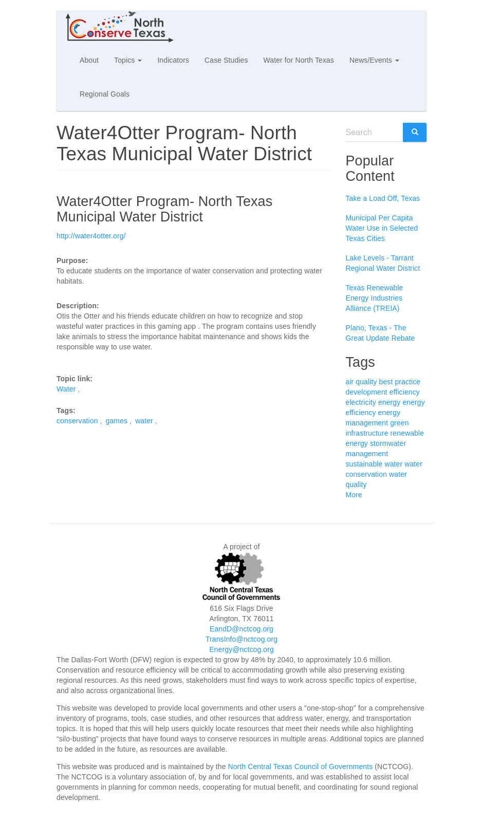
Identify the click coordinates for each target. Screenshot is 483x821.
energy (389, 402)
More (354, 495)
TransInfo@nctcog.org (241, 639)
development (366, 392)
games (117, 421)
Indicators (173, 60)
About (89, 60)
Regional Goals (104, 94)
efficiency (404, 392)
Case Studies (226, 60)
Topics (128, 60)
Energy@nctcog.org (241, 649)
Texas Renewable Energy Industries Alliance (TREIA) (374, 298)
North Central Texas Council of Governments (300, 766)
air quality (361, 382)
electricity (361, 402)
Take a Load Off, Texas (383, 198)
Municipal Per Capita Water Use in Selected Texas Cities (382, 228)
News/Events (374, 60)
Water (66, 389)
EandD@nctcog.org (241, 629)
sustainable (364, 464)
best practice (400, 382)
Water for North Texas (299, 60)
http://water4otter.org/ (91, 236)
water (144, 421)
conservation (77, 421)
